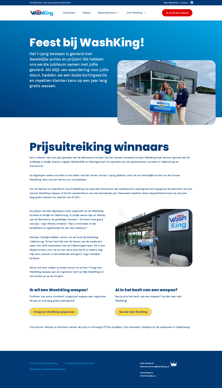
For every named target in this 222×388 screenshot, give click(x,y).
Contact (184, 2)
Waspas (86, 12)
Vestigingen (69, 12)
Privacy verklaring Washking (43, 363)
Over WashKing (136, 12)
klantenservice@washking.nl (154, 366)
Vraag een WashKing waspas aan (54, 312)
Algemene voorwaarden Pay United (47, 369)
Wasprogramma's (108, 12)
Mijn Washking (171, 2)
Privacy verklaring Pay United (79, 363)
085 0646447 (147, 363)
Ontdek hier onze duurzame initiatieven (50, 2)
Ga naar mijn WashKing (133, 312)
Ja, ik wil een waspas (177, 12)
